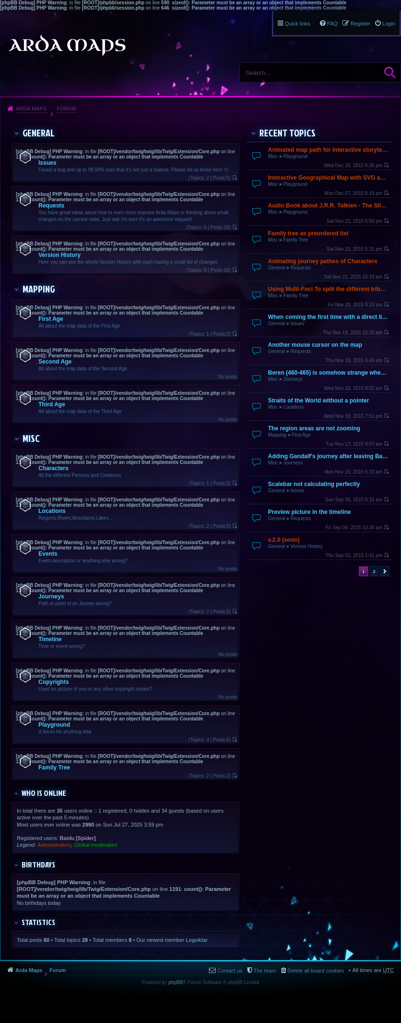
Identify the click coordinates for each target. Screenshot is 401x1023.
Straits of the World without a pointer (318, 400)
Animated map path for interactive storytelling (328, 149)
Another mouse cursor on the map (315, 344)
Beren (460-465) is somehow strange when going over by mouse (328, 372)
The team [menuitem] (265, 971)
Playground (295, 156)
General (276, 267)
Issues (297, 323)
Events (47, 553)
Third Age (51, 404)
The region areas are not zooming (314, 428)
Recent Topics (287, 132)
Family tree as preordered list (308, 233)
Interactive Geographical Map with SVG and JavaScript (328, 177)
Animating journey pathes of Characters (322, 261)
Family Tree (295, 240)
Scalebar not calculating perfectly (314, 484)
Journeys (293, 379)
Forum (66, 108)
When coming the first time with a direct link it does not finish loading (328, 317)
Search (390, 72)
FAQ (332, 23)
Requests (301, 267)
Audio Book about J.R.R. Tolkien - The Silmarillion (328, 205)
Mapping (277, 435)
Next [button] (384, 571)
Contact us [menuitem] (230, 971)
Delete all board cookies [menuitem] (316, 971)
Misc (273, 156)
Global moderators (96, 845)
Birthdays (38, 864)
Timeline (49, 639)
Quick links (297, 23)
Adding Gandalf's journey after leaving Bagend (328, 456)
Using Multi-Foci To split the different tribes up (328, 289)
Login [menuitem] (388, 23)
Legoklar (197, 940)
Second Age (55, 361)
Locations (293, 407)
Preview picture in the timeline (309, 512)
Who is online (44, 793)
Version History (307, 546)
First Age (301, 435)
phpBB (176, 982)
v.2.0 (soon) (284, 539)
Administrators (54, 845)
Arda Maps (31, 108)
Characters (53, 468)
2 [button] (374, 571)
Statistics (38, 922)
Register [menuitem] (360, 23)
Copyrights (53, 682)
